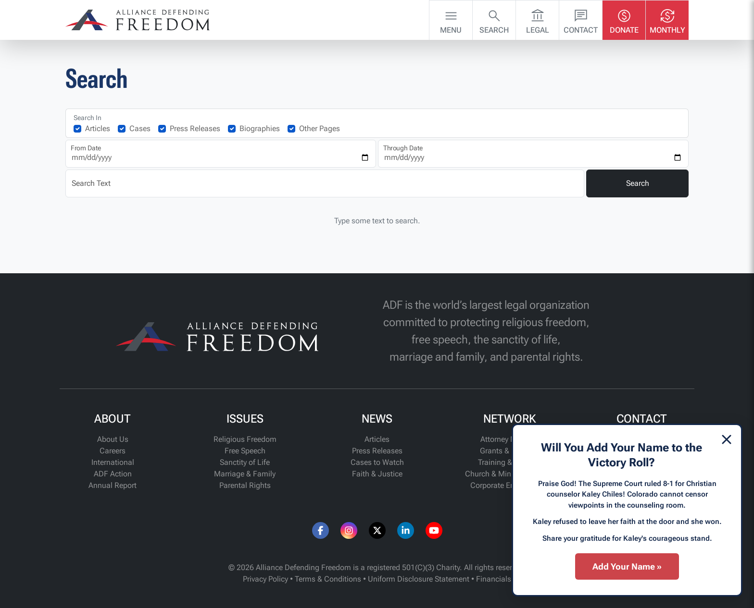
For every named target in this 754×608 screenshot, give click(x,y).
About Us (112, 439)
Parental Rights (245, 485)
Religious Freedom (245, 439)
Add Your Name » (627, 566)
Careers (113, 450)
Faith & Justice (377, 473)
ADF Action (113, 473)
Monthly (667, 19)
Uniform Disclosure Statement (418, 579)
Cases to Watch (377, 462)
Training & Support (509, 462)
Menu (451, 19)
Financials (493, 579)
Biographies (259, 128)
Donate (624, 19)
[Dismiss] (726, 439)
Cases (140, 128)
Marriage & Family (245, 473)
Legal (537, 19)
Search (494, 19)
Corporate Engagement (509, 485)
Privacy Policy (265, 579)
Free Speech (245, 450)
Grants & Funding (509, 450)
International (112, 462)
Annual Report (112, 485)
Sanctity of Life (245, 462)
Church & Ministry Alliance (509, 473)
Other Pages (319, 128)
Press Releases (195, 128)
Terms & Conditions (328, 579)
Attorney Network (509, 439)
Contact (581, 19)
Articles (97, 128)
